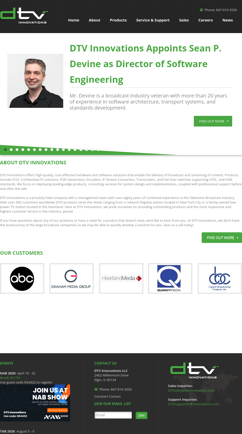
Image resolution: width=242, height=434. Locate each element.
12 (69, 149)
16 (92, 149)
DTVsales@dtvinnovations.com (191, 390)
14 (80, 149)
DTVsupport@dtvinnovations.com (193, 404)
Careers (205, 19)
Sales (184, 19)
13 (75, 149)
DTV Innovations (25, 16)
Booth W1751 (10, 377)
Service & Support (152, 19)
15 (86, 149)
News (227, 19)
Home (73, 19)
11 (63, 149)
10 (57, 149)
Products (118, 19)
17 (98, 149)
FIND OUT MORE (213, 121)
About (94, 19)
